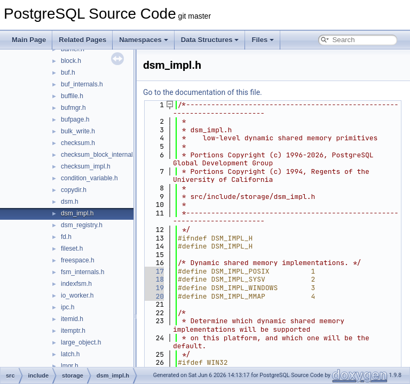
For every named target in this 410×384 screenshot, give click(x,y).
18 (153, 279)
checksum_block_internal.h (99, 154)
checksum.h (78, 143)
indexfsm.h (76, 283)
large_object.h (81, 342)
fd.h (66, 237)
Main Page (29, 40)
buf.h (68, 72)
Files (262, 40)
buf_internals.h (82, 84)
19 (153, 287)
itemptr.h (73, 330)
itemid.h (72, 319)
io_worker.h (77, 295)
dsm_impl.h (77, 213)
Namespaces (143, 40)
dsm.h (69, 201)
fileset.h (72, 248)
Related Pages (82, 40)
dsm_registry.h (81, 225)
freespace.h (77, 260)
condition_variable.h (89, 178)
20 (153, 296)
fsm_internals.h (82, 272)
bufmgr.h (73, 107)
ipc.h (67, 307)
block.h (71, 61)
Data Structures (210, 40)
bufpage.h (75, 119)
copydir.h (73, 190)
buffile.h (72, 96)
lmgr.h (69, 366)
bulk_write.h (78, 131)
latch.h (70, 354)
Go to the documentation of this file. (202, 92)
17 (153, 271)
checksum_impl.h (86, 166)
